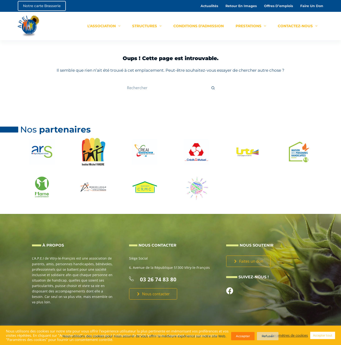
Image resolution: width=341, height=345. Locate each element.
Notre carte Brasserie (42, 6)
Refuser (268, 336)
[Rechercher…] (165, 88)
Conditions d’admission (198, 26)
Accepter (243, 336)
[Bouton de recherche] (213, 88)
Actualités (209, 6)
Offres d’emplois (278, 6)
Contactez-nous (298, 26)
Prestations (252, 26)
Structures (147, 26)
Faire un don (311, 6)
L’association (104, 26)
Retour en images (241, 6)
